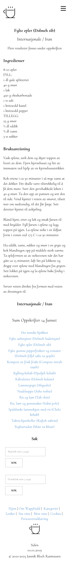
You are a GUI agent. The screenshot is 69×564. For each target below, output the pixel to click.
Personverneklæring (34, 519)
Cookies (55, 514)
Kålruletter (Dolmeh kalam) (34, 379)
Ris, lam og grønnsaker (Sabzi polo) (34, 403)
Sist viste (24, 514)
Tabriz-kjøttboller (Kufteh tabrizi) (34, 421)
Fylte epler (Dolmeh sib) (34, 345)
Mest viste (40, 514)
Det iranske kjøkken (34, 332)
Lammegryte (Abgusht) (34, 385)
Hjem (12, 508)
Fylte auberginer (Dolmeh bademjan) (34, 338)
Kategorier (51, 508)
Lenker (10, 514)
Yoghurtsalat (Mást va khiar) (34, 427)
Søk (14, 463)
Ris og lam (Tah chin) (34, 397)
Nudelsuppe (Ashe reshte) (34, 391)
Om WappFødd (29, 508)
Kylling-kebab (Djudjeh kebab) (34, 373)
